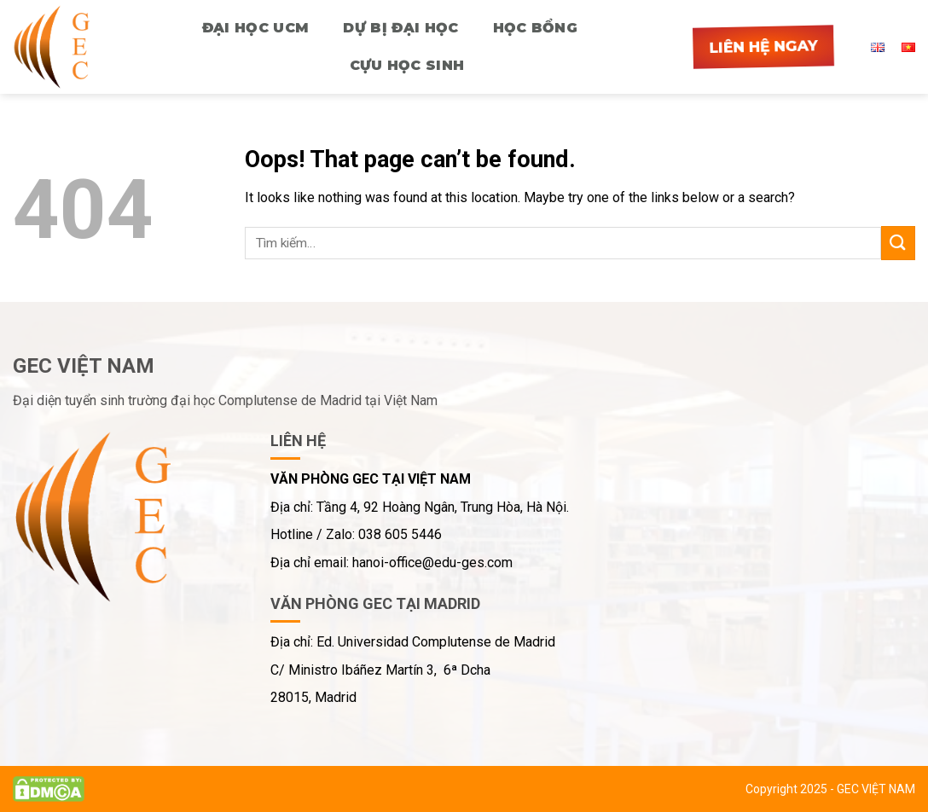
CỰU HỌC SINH (407, 65)
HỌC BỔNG (535, 28)
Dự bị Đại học (400, 28)
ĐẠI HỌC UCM (256, 28)
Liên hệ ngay (763, 46)
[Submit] (898, 242)
